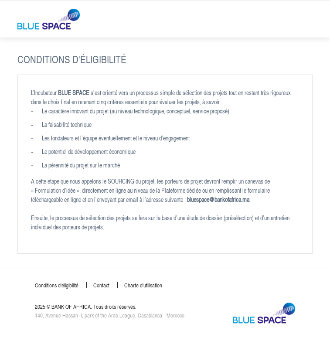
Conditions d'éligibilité (56, 285)
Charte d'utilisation (143, 285)
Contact (101, 285)
